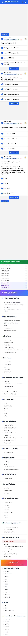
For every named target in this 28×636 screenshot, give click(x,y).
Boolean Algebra (6, 364)
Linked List (5, 408)
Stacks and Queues (7, 405)
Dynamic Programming (7, 347)
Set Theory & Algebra (7, 502)
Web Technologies (7, 478)
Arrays (4, 403)
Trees (4, 410)
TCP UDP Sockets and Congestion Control (12, 437)
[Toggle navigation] (25, 2)
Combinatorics (6, 510)
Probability (5, 515)
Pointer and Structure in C (8, 532)
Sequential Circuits (7, 362)
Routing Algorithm (6, 435)
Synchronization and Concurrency (10, 323)
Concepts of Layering (7, 425)
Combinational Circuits (7, 369)
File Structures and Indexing (9, 393)
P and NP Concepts (7, 340)
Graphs (4, 413)
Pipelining (5, 544)
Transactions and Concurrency (9, 391)
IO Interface (5, 551)
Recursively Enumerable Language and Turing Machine (12, 310)
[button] (14, 48)
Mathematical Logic (7, 512)
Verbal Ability (5, 488)
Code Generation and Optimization (10, 469)
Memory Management (7, 328)
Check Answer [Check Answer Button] (14, 69)
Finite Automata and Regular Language (11, 302)
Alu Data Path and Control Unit (9, 554)
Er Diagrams (5, 381)
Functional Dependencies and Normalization (12, 383)
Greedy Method (6, 345)
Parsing (4, 464)
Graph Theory (5, 507)
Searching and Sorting (7, 342)
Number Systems (6, 372)
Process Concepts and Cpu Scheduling (11, 320)
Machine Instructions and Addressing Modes (12, 546)
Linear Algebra (6, 505)
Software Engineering (7, 452)
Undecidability (6, 307)
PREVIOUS (4, 34)
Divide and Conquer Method (9, 352)
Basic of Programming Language (10, 527)
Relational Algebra (7, 388)
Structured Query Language (8, 386)
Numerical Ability (6, 493)
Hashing (4, 415)
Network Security (6, 442)
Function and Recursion (8, 529)
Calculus (4, 517)
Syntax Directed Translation (8, 466)
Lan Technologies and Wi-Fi (9, 440)
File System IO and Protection (9, 330)
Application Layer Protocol (8, 432)
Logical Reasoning (7, 490)
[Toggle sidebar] (2, 2)
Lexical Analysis (6, 461)
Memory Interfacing (7, 549)
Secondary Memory (7, 556)
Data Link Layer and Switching (9, 427)
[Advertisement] (14, 19)
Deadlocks (5, 325)
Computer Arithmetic (8, 541)
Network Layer (6, 430)
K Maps (4, 367)
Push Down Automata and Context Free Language (13, 304)
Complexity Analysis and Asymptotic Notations (13, 350)
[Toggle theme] (22, 2)
